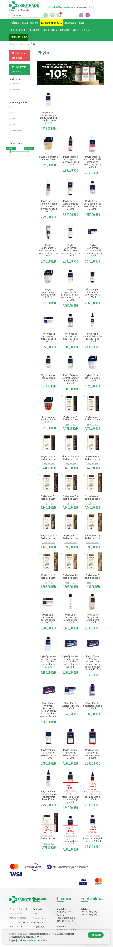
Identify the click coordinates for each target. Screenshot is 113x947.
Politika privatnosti (17, 918)
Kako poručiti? (15, 913)
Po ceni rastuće (16, 83)
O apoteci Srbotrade (18, 909)
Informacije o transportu (20, 922)
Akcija (14, 124)
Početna (14, 22)
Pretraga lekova (18, 37)
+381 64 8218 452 (89, 915)
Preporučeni (15, 106)
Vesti (75, 30)
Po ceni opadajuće (16, 89)
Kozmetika (34, 30)
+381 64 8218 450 (89, 912)
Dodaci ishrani (17, 30)
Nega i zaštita (50, 30)
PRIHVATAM (96, 935)
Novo (81, 22)
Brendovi (64, 30)
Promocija (70, 22)
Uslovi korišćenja (17, 926)
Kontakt (86, 30)
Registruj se (25, 10)
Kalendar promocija (51, 22)
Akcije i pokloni (30, 22)
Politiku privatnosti (27, 940)
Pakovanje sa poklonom (17, 130)
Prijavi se (12, 10)
